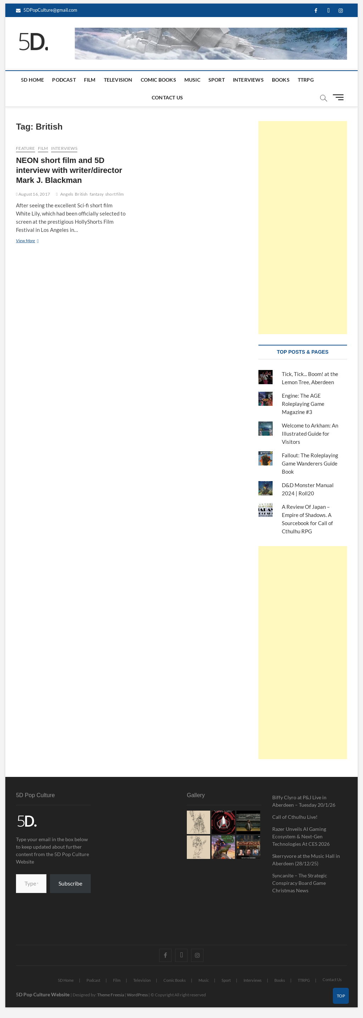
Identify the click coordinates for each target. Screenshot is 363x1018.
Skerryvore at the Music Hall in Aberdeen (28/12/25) (306, 859)
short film (114, 194)
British (81, 194)
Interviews (248, 80)
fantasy (97, 194)
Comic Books (158, 80)
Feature (25, 148)
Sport (216, 80)
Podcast (64, 80)
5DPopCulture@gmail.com (46, 10)
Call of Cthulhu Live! (295, 817)
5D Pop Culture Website (43, 994)
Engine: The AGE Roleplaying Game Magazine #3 (303, 403)
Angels (66, 194)
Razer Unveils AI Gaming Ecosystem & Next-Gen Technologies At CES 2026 (301, 836)
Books (281, 80)
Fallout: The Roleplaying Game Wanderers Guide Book (310, 463)
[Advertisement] (302, 227)
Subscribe (70, 883)
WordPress (137, 994)
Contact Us (167, 97)
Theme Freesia (110, 994)
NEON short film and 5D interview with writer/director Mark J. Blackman (69, 170)
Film (90, 80)
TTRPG (306, 80)
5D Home (32, 80)
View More (38, 240)
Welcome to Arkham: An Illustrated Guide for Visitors (310, 433)
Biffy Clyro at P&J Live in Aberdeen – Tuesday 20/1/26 (303, 801)
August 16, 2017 (33, 194)
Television (118, 80)
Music (192, 80)
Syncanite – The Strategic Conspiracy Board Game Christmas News (299, 882)
